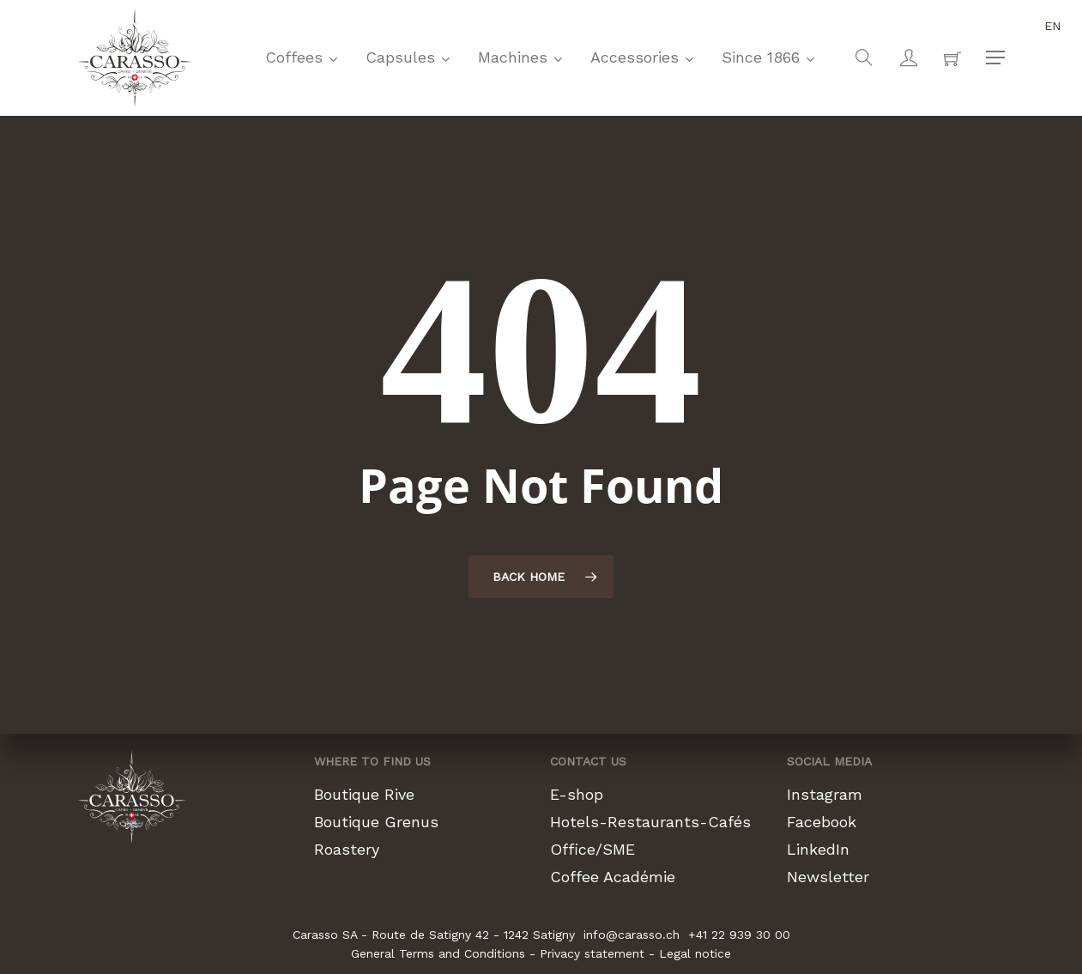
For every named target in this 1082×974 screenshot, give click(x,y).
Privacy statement (592, 953)
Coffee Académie (612, 877)
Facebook (821, 822)
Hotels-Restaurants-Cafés (650, 822)
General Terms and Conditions (438, 953)
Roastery (346, 849)
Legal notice (695, 953)
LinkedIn (818, 849)
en (1052, 26)
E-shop (576, 794)
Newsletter (828, 877)
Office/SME (592, 849)
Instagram (824, 794)
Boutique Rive (364, 794)
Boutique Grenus (376, 822)
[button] (995, 58)
